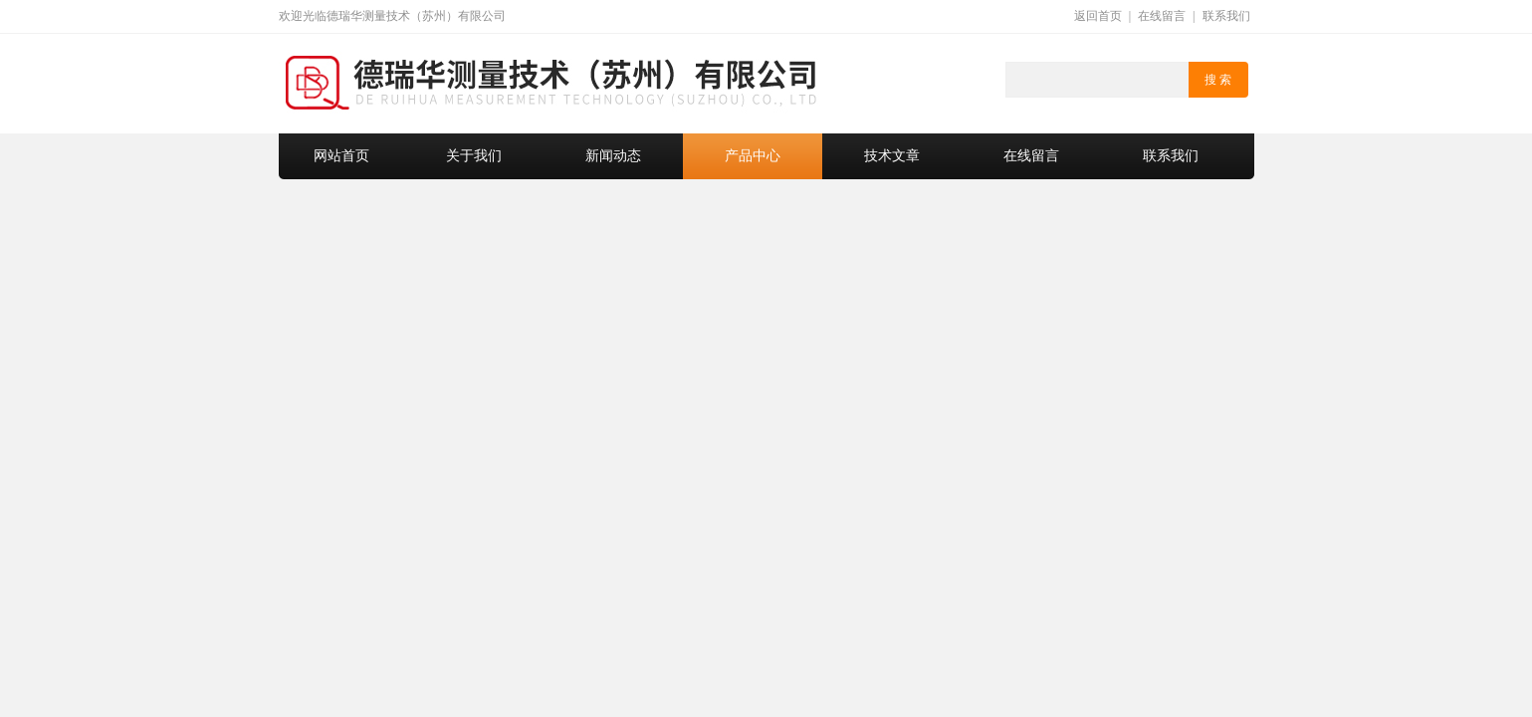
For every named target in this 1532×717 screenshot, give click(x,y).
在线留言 (1162, 16)
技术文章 (892, 155)
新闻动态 (613, 155)
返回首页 (1098, 16)
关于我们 (474, 155)
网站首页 (341, 155)
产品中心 (752, 155)
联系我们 (1226, 16)
